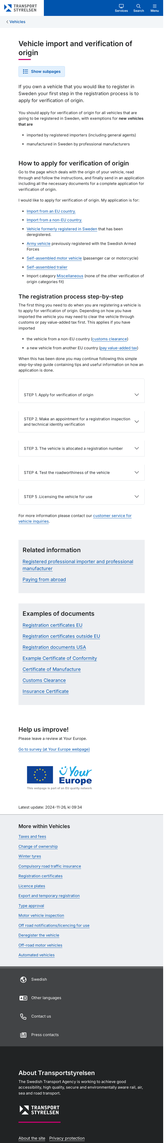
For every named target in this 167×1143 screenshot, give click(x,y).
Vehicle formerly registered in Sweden (62, 228)
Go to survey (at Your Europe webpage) (54, 749)
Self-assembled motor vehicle (54, 258)
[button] (121, 8)
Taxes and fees (32, 836)
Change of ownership (38, 846)
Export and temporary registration (49, 895)
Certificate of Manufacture (52, 669)
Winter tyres (29, 856)
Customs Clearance (44, 680)
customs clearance (109, 338)
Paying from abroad (44, 579)
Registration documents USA (54, 647)
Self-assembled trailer (47, 267)
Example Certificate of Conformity (60, 658)
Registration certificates (40, 875)
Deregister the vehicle (38, 935)
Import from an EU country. (51, 211)
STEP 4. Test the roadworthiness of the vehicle (67, 472)
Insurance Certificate (46, 691)
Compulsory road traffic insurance (49, 866)
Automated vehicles (36, 954)
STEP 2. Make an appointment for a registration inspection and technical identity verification (77, 421)
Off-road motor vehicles (40, 945)
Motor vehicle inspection (41, 915)
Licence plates (31, 885)
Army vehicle (39, 243)
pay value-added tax (118, 347)
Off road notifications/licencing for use (54, 925)
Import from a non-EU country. (54, 219)
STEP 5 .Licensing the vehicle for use (58, 496)
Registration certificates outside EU (61, 636)
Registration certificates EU (52, 625)
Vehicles (17, 21)
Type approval (31, 905)
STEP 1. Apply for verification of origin (58, 394)
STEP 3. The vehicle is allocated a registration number (73, 448)
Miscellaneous (70, 275)
